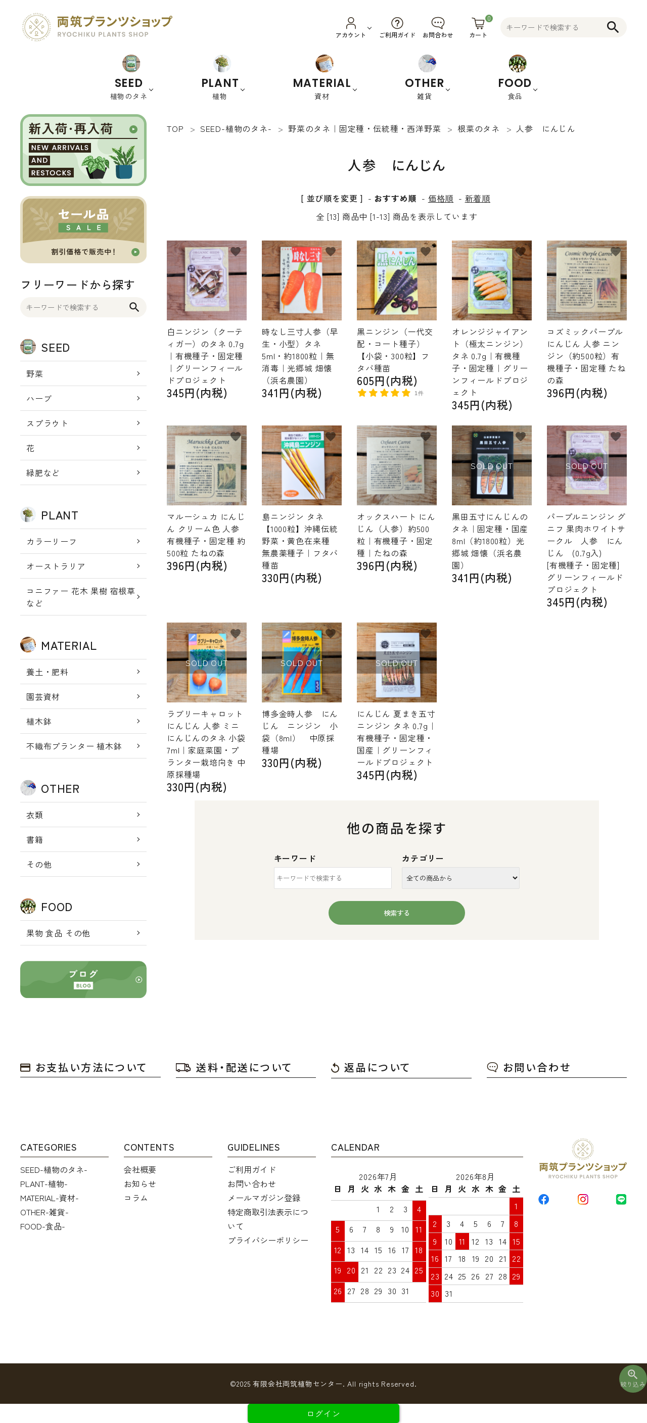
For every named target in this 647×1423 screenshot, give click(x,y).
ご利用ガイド (251, 1169)
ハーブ (39, 398)
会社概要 (140, 1169)
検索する (397, 913)
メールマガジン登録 (263, 1198)
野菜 (34, 373)
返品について (371, 1067)
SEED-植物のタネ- (53, 1169)
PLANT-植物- (44, 1183)
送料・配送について (234, 1067)
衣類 (34, 815)
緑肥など (43, 472)
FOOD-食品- (42, 1226)
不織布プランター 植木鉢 (74, 746)
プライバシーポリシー (267, 1240)
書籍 (34, 839)
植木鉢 (39, 721)
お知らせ (140, 1183)
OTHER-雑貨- (44, 1212)
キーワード (295, 858)
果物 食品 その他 (58, 933)
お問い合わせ (529, 1067)
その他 (39, 864)
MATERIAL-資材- (49, 1198)
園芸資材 (43, 696)
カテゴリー (423, 858)
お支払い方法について (84, 1067)
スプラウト (47, 423)
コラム (136, 1198)
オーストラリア (56, 566)
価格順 (440, 198)
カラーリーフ (51, 541)
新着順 (477, 198)
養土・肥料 (47, 672)
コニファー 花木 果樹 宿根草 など (80, 597)
